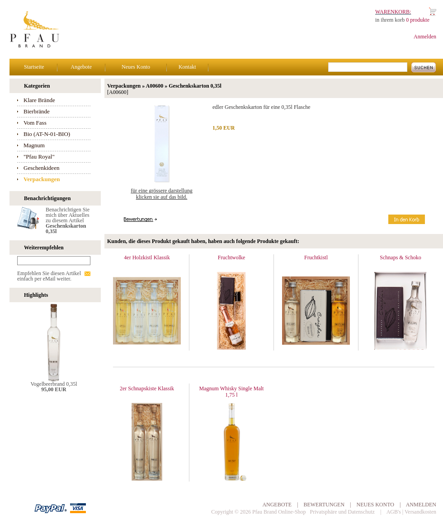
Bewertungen (323, 504)
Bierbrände (37, 111)
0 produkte (417, 20)
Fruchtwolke (231, 257)
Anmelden (425, 36)
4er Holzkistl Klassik (147, 257)
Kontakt (187, 67)
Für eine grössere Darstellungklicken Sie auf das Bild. (161, 193)
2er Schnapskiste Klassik (147, 388)
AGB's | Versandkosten (411, 512)
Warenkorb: (393, 12)
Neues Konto (136, 67)
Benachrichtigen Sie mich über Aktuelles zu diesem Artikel (68, 220)
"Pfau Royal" (39, 156)
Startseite (34, 67)
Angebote (81, 67)
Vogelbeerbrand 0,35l (53, 384)
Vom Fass (35, 122)
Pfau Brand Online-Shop (279, 512)
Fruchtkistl (316, 257)
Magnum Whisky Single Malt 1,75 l (231, 391)
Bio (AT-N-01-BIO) (47, 134)
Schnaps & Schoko (400, 257)
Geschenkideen (41, 167)
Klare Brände (39, 100)
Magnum (34, 145)
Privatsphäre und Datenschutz (342, 512)
